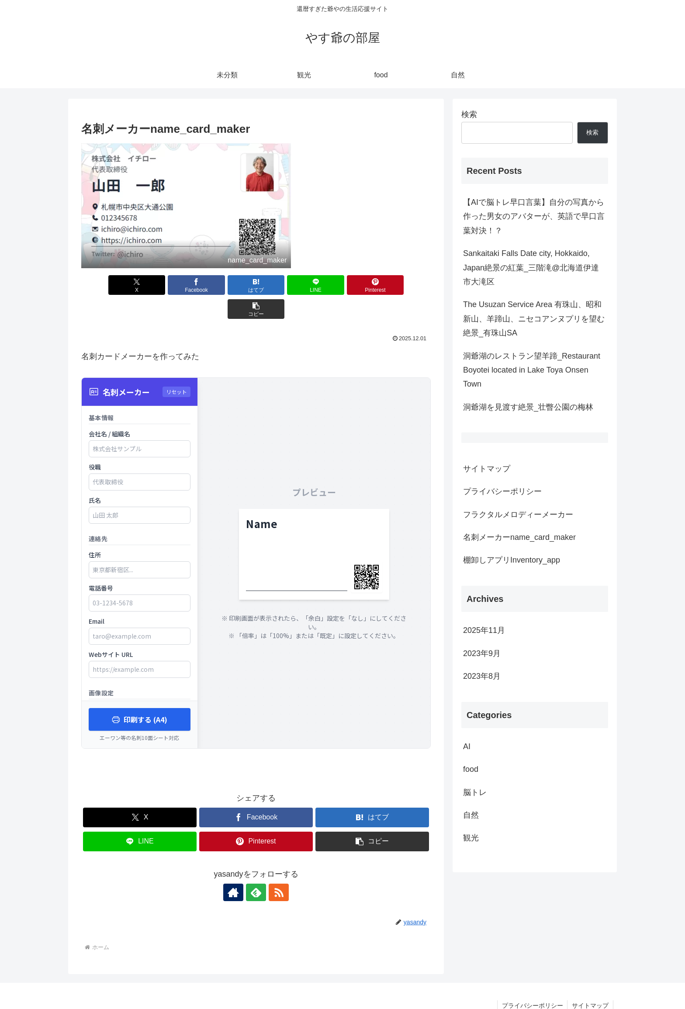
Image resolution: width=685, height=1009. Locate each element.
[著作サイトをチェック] (236, 868)
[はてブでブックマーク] (227, 285)
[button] (403, 285)
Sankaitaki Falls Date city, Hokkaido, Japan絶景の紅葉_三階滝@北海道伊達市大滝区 (531, 267)
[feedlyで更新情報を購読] (256, 868)
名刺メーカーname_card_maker (519, 537)
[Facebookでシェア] (168, 285)
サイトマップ (486, 468)
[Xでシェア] (109, 285)
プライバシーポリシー (502, 491)
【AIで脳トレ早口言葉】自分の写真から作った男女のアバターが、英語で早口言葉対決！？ (534, 216)
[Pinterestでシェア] (344, 285)
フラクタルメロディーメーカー (518, 514)
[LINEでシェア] (285, 285)
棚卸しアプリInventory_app (511, 560)
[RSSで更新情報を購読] (276, 868)
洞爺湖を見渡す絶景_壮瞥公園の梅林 (528, 407)
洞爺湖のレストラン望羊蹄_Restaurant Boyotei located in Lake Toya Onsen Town (531, 370)
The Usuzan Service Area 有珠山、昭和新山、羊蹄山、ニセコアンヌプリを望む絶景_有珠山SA (534, 318)
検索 (469, 114)
